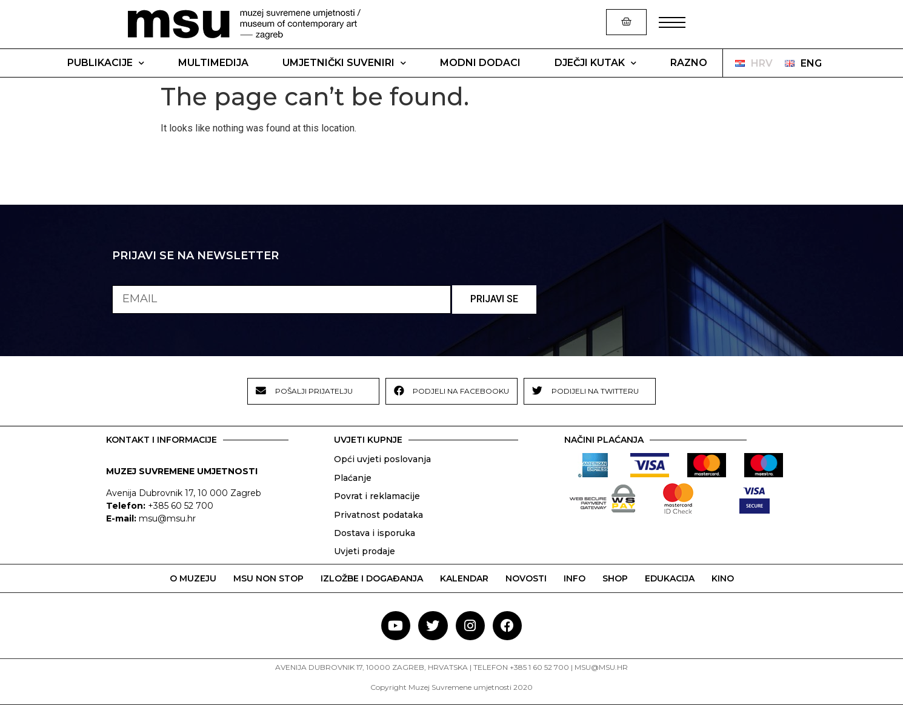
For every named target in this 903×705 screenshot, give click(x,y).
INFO (574, 578)
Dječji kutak (595, 63)
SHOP (615, 578)
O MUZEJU (193, 578)
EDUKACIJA (670, 578)
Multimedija (213, 62)
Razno (688, 62)
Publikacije (105, 63)
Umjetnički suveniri (344, 63)
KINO (722, 578)
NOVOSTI (526, 578)
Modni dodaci (480, 62)
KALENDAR (464, 578)
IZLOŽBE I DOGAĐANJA (372, 578)
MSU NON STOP (268, 578)
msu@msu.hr (167, 518)
